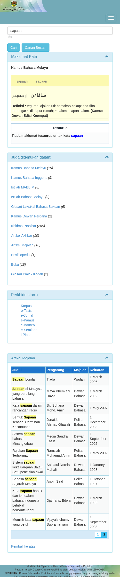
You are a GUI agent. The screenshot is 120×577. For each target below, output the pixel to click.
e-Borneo (28, 325)
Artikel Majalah (22, 245)
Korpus (26, 306)
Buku (15, 264)
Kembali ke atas (23, 546)
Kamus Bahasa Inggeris (29, 178)
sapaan (22, 81)
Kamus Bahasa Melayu (29, 168)
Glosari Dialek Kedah (27, 274)
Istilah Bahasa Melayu (27, 197)
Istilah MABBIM (22, 187)
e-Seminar (29, 330)
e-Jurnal (27, 315)
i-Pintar (26, 335)
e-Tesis (26, 311)
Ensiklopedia (20, 255)
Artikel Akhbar (21, 235)
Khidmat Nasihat (23, 226)
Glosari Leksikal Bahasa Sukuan (35, 207)
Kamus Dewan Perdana (29, 216)
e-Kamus (27, 320)
